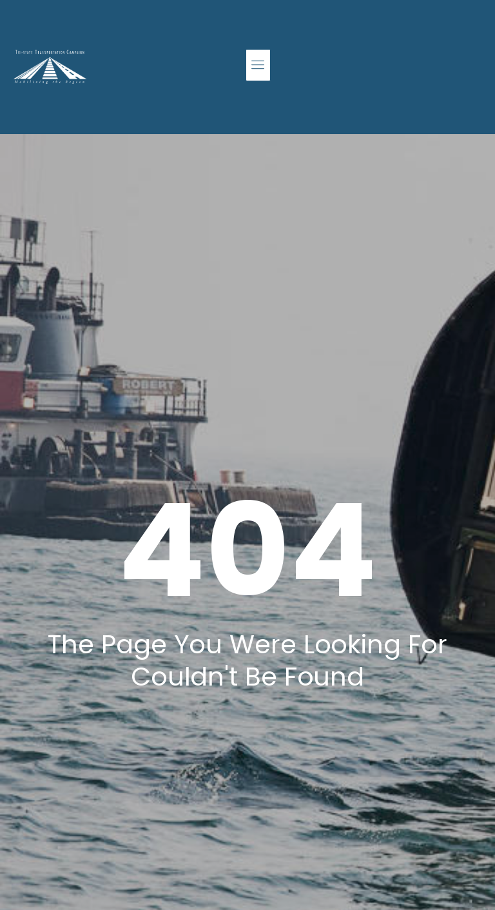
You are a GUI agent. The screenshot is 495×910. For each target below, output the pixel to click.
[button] (258, 65)
